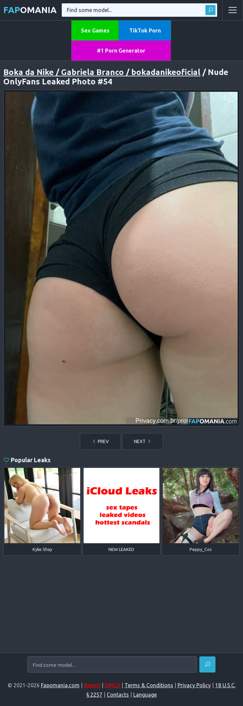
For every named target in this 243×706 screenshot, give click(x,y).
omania (30, 10)
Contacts (118, 695)
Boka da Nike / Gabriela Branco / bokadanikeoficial (101, 72)
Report (92, 685)
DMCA (112, 685)
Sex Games (95, 30)
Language (145, 695)
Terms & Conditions (149, 685)
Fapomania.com (60, 685)
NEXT (142, 441)
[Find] (207, 664)
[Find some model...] (112, 665)
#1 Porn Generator (121, 51)
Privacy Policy (194, 685)
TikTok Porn (145, 30)
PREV (100, 441)
